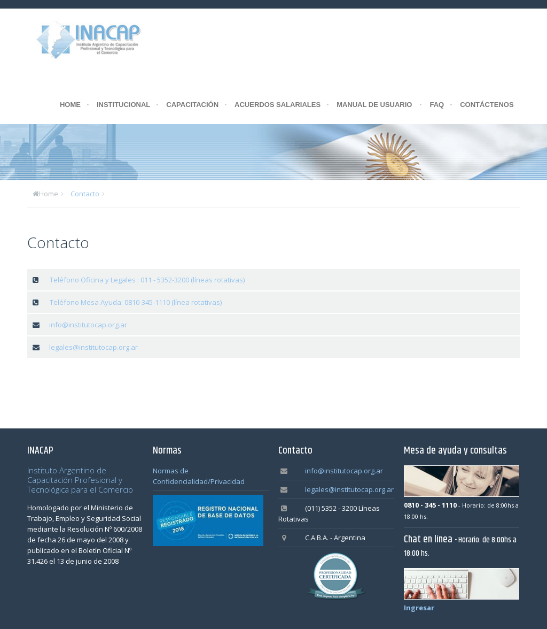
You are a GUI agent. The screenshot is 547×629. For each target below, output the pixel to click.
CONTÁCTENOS (486, 105)
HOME (70, 105)
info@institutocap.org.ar (88, 324)
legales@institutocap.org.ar (93, 347)
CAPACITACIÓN (192, 105)
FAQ (436, 105)
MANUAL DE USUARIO (374, 105)
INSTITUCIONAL (123, 105)
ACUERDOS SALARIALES (278, 105)
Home (48, 193)
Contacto (85, 193)
